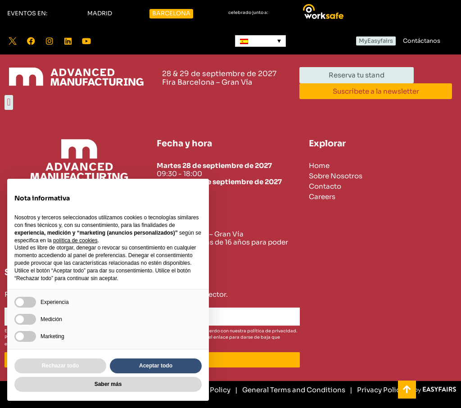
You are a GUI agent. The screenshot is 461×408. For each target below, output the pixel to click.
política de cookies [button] (75, 240)
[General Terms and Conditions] (290, 389)
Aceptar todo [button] (155, 366)
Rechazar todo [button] (60, 366)
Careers (322, 197)
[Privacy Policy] (377, 389)
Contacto (325, 186)
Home (319, 166)
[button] (27, 13)
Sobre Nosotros (335, 176)
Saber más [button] (108, 384)
